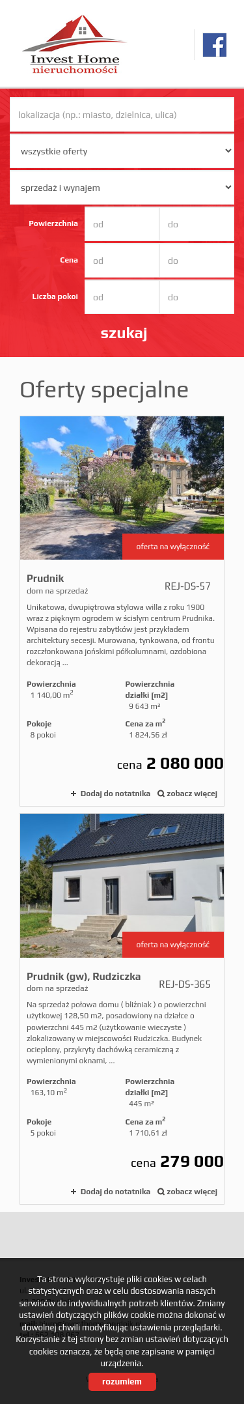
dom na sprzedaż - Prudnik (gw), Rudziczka (122, 1009)
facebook (214, 45)
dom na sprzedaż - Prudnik (122, 611)
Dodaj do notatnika (115, 793)
